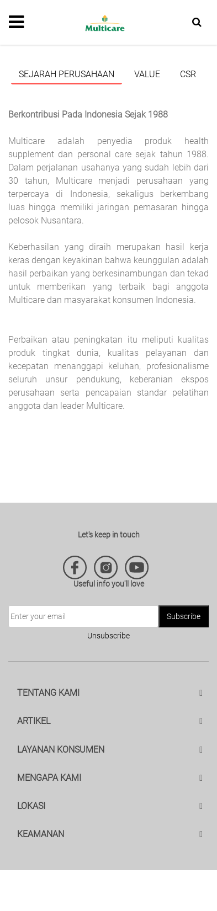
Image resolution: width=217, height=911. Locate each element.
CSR (188, 74)
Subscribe (183, 616)
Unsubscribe (108, 635)
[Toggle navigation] (16, 22)
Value (147, 74)
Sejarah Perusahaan (66, 74)
